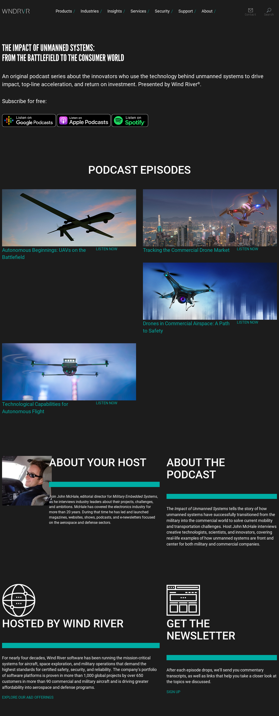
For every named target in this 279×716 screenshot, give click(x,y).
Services (138, 11)
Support (185, 11)
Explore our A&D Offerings (28, 697)
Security (162, 11)
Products (64, 11)
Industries (90, 11)
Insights (114, 11)
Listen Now (106, 248)
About (207, 11)
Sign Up (173, 691)
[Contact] (250, 12)
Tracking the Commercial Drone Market (186, 250)
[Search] (269, 12)
